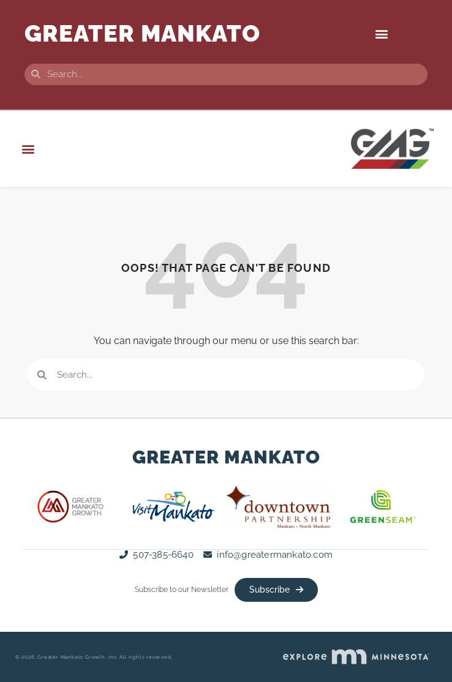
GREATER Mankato (142, 33)
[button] (382, 34)
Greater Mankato (226, 457)
